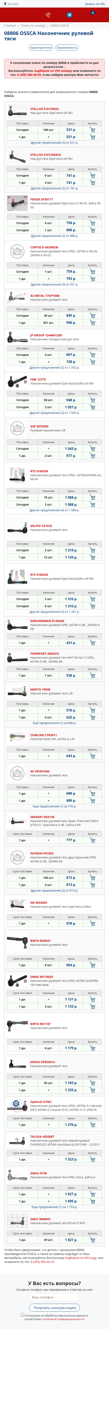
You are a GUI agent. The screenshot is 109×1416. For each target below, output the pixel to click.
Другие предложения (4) (54, 510)
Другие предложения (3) (54, 143)
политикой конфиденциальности (63, 1319)
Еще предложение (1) (54, 723)
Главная (10, 25)
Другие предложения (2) (54, 188)
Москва (13, 4)
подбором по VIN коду (80, 1258)
